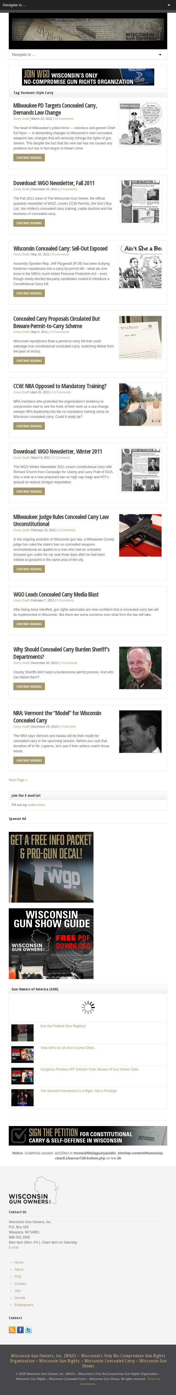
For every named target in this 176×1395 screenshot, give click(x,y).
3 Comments (66, 530)
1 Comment (68, 726)
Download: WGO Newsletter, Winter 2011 (57, 451)
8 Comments (60, 254)
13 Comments (64, 118)
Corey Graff (21, 118)
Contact (20, 1284)
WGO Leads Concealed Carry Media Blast (56, 594)
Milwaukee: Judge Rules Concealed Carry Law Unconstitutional (60, 520)
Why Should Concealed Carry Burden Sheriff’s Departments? (61, 653)
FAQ (17, 1277)
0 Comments (68, 189)
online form (36, 805)
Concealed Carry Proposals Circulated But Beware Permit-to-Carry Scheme (56, 322)
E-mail (13, 1247)
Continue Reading (29, 157)
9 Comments (65, 600)
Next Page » (18, 780)
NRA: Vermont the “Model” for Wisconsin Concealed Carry (57, 716)
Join (17, 1291)
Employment (23, 1305)
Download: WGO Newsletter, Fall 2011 (53, 183)
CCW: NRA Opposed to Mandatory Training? (59, 386)
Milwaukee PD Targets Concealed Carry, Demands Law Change (55, 109)
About (18, 1270)
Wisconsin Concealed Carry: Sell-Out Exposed (60, 248)
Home (18, 1262)
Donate (19, 1298)
